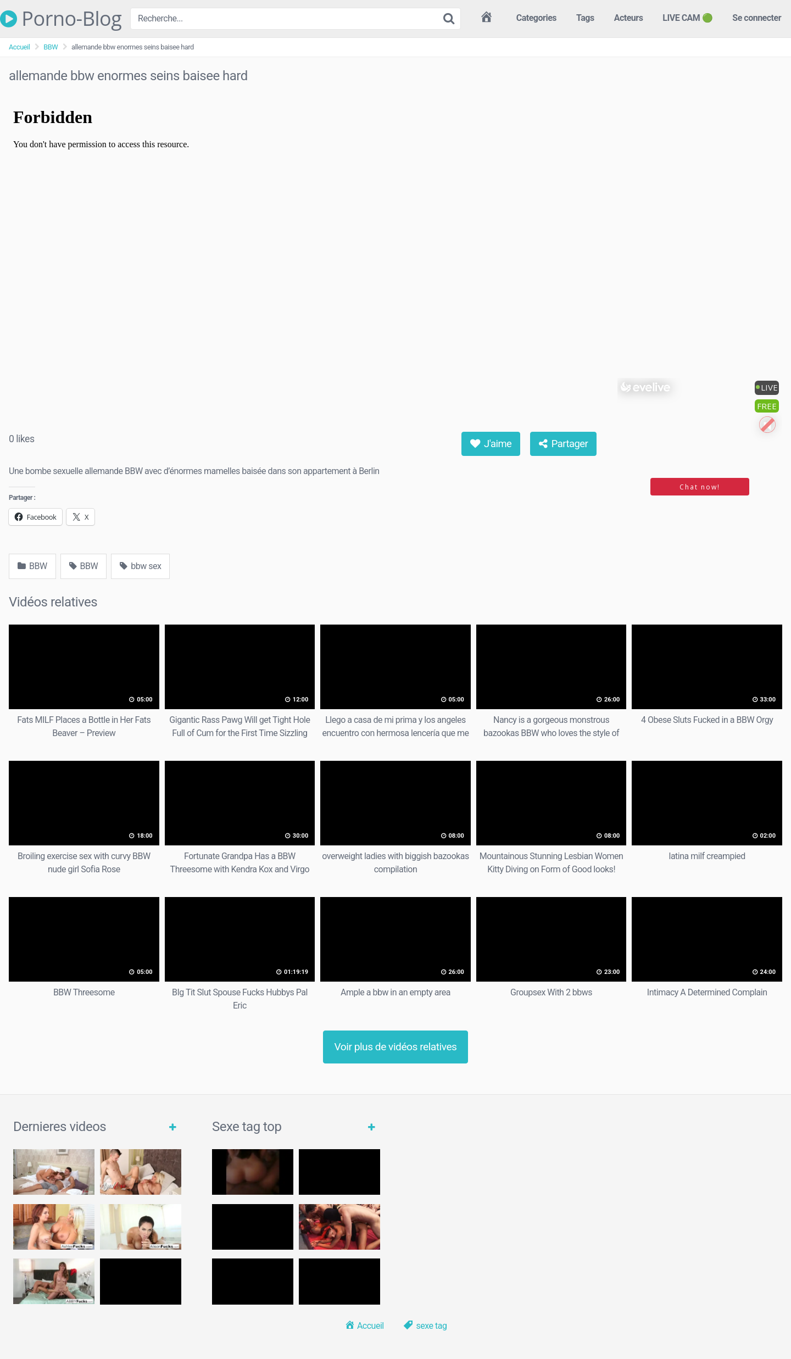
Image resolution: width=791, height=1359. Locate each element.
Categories (536, 18)
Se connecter (756, 18)
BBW (50, 47)
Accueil (19, 47)
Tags (585, 18)
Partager (563, 443)
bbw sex (140, 566)
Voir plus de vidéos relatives (396, 1046)
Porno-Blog (60, 19)
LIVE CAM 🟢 (687, 18)
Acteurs (628, 18)
